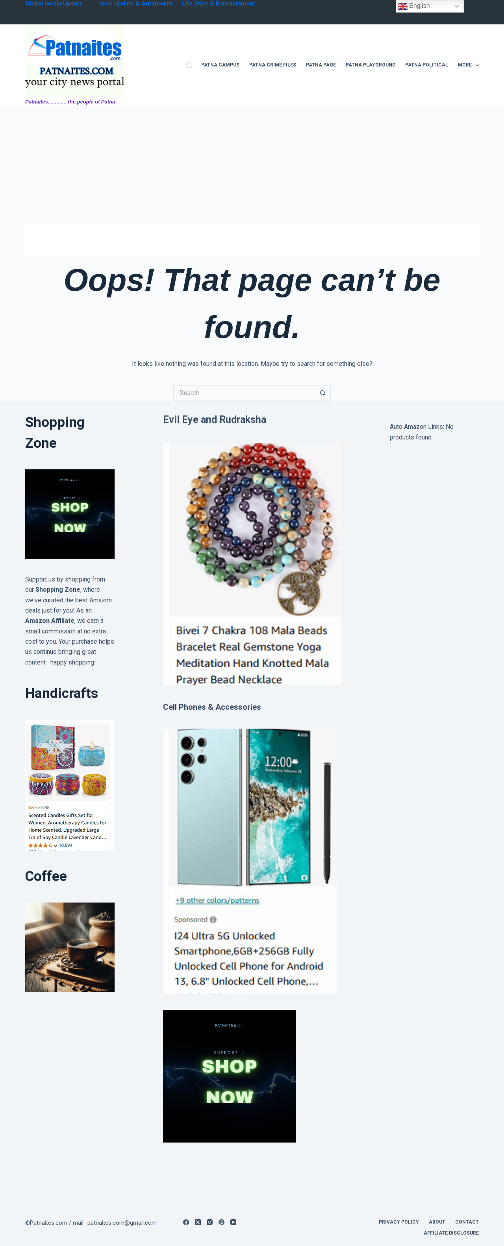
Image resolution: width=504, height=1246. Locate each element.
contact (467, 1222)
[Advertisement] (252, 165)
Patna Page (321, 65)
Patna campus (220, 65)
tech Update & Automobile (136, 3)
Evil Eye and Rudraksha (214, 419)
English (414, 6)
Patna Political (426, 65)
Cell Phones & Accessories (212, 707)
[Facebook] (186, 1222)
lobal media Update (57, 3)
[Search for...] (244, 393)
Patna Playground (370, 65)
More (468, 65)
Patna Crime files (272, 65)
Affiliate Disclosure (451, 1233)
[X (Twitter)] (198, 1222)
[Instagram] (210, 1222)
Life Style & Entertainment (220, 3)
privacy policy (399, 1222)
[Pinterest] (221, 1222)
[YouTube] (233, 1222)
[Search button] (323, 393)
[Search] (189, 65)
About (437, 1222)
